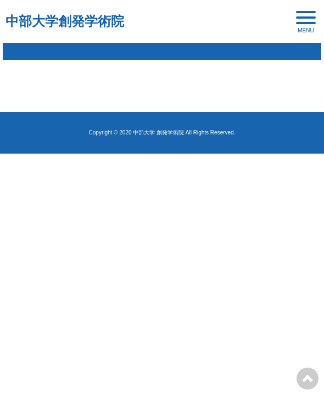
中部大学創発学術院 (64, 21)
